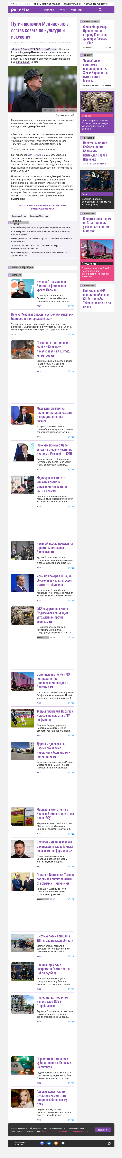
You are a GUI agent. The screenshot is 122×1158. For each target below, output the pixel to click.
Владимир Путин (19, 216)
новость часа (91, 21)
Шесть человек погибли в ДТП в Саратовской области (55, 938)
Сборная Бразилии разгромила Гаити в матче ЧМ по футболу (53, 968)
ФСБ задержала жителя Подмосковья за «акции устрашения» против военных (52, 615)
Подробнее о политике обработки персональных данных (65, 1131)
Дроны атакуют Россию (47, 4)
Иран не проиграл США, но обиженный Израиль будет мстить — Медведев (54, 580)
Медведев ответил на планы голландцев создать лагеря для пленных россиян (54, 414)
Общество (87, 115)
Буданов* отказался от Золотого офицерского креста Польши (51, 285)
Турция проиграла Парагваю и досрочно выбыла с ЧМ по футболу (55, 715)
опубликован (23, 62)
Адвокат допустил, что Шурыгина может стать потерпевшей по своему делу (52, 1097)
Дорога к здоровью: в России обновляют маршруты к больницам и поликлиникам (53, 750)
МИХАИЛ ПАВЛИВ (90, 85)
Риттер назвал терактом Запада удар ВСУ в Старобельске (52, 1001)
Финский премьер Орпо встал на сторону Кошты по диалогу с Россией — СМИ (54, 449)
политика (89, 213)
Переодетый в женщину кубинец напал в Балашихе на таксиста (54, 1062)
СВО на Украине (72, 4)
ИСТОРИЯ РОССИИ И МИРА (94, 164)
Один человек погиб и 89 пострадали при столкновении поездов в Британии (53, 680)
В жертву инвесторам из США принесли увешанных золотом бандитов (97, 224)
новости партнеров (22, 267)
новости (16, 275)
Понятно (102, 1129)
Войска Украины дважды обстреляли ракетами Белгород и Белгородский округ (42, 316)
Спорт (85, 194)
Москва (16, 49)
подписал (35, 161)
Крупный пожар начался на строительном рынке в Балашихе (40, 227)
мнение (88, 55)
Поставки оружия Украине (98, 4)
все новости (88, 48)
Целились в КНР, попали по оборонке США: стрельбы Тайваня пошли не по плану (97, 298)
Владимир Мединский (39, 216)
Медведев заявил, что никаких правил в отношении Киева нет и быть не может (52, 484)
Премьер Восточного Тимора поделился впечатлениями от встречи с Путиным (55, 879)
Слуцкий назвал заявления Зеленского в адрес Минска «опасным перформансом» (55, 846)
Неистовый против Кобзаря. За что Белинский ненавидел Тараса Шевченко (95, 151)
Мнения (76, 10)
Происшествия (89, 263)
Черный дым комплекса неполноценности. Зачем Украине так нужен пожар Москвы (95, 70)
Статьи (62, 10)
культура (89, 137)
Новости (48, 10)
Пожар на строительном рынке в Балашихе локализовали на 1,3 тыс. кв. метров (53, 349)
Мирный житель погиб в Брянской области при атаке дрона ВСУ (55, 813)
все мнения (106, 85)
